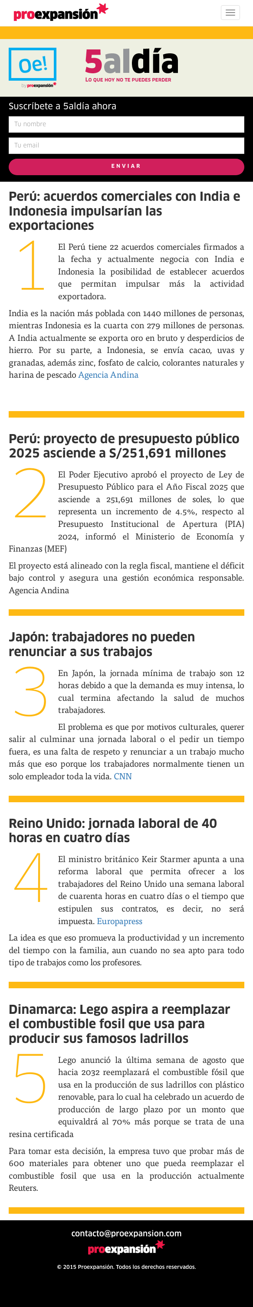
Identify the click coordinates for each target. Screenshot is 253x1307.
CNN (123, 776)
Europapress (118, 921)
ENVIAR (127, 166)
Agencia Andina (108, 374)
